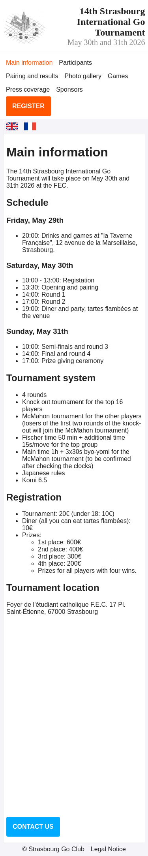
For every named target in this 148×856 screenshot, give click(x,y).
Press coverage (28, 89)
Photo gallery (83, 76)
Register (28, 106)
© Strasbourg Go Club (53, 849)
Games (118, 76)
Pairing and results (32, 76)
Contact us (33, 826)
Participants (75, 62)
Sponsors (69, 89)
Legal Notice (108, 849)
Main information (29, 62)
